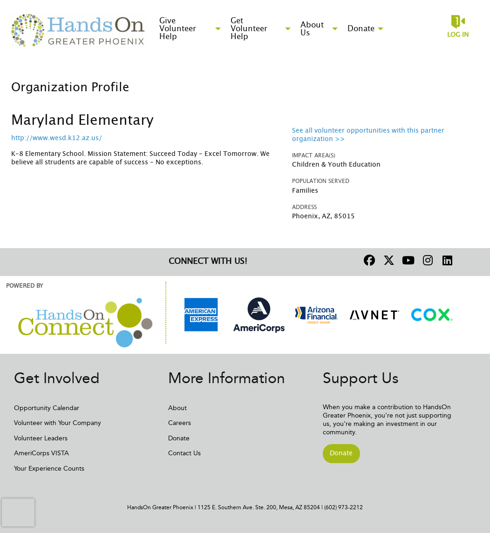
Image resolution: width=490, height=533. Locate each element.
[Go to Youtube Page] (407, 260)
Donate (179, 438)
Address (304, 207)
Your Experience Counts (49, 468)
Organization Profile (70, 87)
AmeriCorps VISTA (41, 453)
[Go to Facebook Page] (368, 260)
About (177, 408)
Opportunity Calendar (46, 408)
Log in (458, 35)
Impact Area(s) (313, 155)
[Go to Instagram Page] (426, 260)
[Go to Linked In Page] (446, 260)
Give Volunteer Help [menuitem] (177, 28)
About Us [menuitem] (312, 29)
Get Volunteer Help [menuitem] (249, 28)
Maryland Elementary (82, 121)
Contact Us (184, 453)
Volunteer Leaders (41, 438)
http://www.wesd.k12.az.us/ (56, 138)
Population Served (320, 181)
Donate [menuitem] (360, 29)
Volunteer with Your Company (57, 423)
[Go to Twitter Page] (387, 260)
